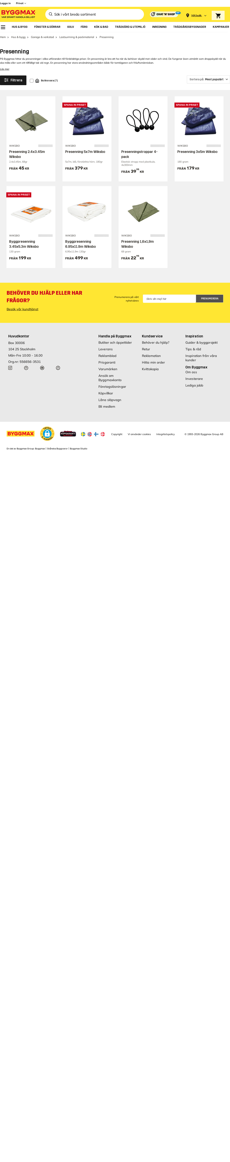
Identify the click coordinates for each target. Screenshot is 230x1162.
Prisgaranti (106, 362)
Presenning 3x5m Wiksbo (197, 152)
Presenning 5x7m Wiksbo (85, 152)
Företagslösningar (112, 387)
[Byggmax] (18, 14)
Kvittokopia (150, 369)
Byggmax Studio (78, 448)
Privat (19, 3)
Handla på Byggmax (114, 336)
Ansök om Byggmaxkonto (109, 378)
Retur (146, 349)
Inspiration (194, 336)
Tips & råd (193, 349)
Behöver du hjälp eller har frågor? (44, 297)
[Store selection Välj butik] (196, 15)
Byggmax (40, 448)
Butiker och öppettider (115, 342)
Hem (3, 37)
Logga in (5, 3)
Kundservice (152, 336)
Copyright (116, 434)
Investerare (194, 379)
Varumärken (107, 369)
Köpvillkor (105, 393)
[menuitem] (3, 27)
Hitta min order (153, 362)
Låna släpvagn (109, 400)
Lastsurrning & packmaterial (76, 37)
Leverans (105, 349)
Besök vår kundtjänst (22, 309)
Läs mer (4, 69)
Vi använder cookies (139, 434)
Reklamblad (107, 356)
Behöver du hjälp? (155, 342)
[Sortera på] (208, 79)
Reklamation (151, 356)
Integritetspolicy (165, 434)
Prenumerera (209, 298)
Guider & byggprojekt (201, 342)
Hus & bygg (18, 37)
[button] (47, 433)
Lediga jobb (194, 385)
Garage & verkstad (42, 37)
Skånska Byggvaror (57, 448)
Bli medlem (106, 406)
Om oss (191, 372)
